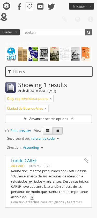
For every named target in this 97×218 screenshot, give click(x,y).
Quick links (90, 19)
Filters (16, 71)
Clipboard (64, 19)
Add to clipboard (86, 160)
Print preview (18, 130)
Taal (77, 19)
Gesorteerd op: (18, 138)
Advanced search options (48, 118)
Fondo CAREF (24, 160)
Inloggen (80, 6)
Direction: (14, 147)
